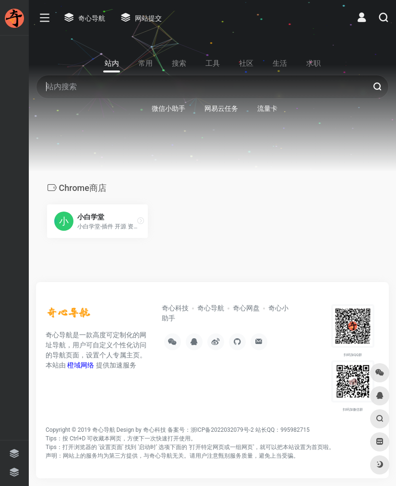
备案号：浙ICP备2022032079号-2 (211, 430)
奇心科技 (175, 308)
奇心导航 (210, 308)
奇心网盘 (246, 308)
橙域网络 (80, 365)
